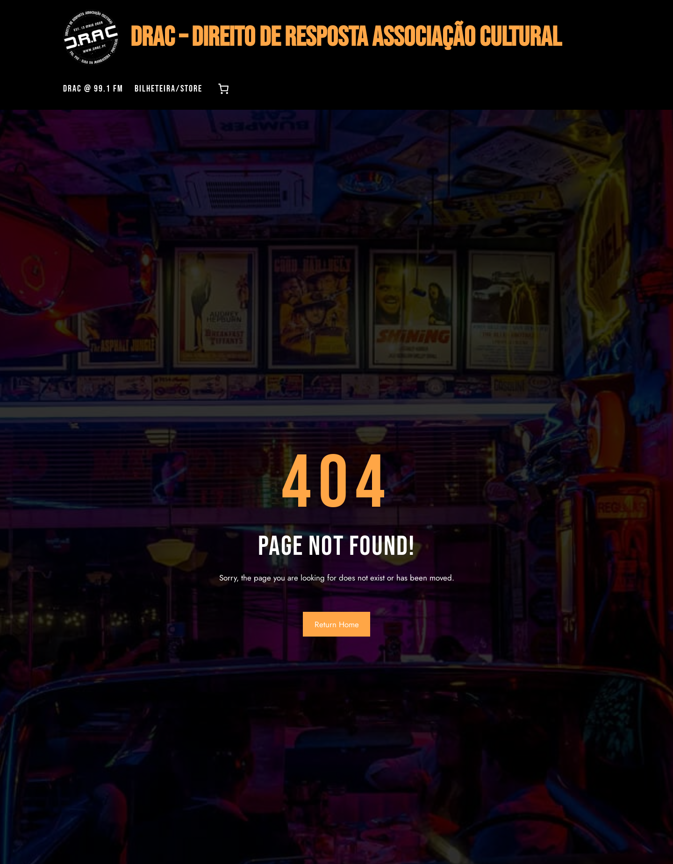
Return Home (337, 624)
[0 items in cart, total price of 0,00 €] (224, 88)
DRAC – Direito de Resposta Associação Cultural (345, 37)
